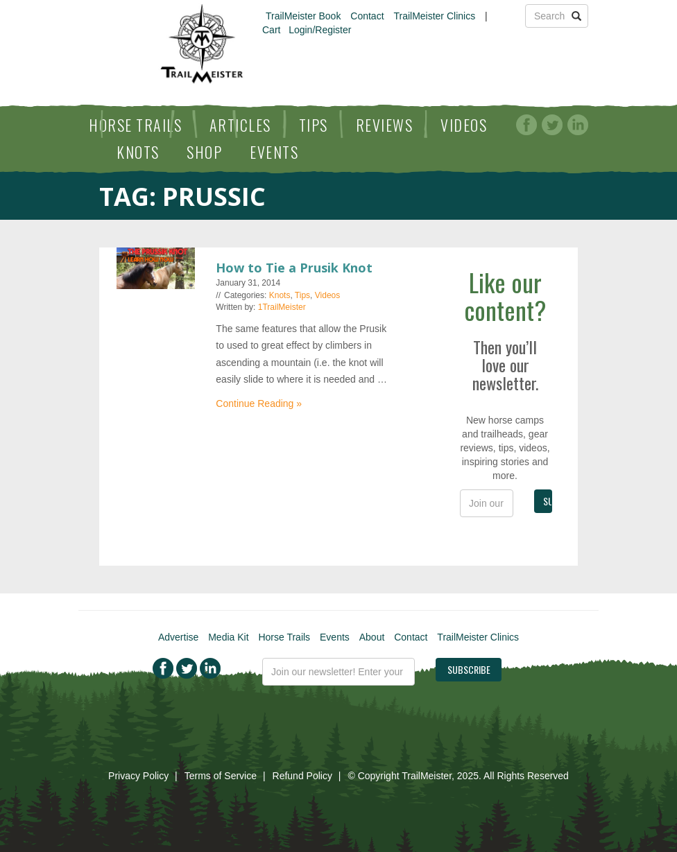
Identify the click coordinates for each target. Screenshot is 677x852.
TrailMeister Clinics (434, 15)
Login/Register (320, 29)
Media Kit (228, 637)
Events (274, 152)
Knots (138, 152)
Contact (367, 15)
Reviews (384, 125)
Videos (463, 125)
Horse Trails (135, 125)
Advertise (178, 637)
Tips (313, 125)
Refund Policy (302, 775)
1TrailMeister (282, 307)
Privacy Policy (138, 775)
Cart (271, 29)
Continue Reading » (259, 403)
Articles (240, 125)
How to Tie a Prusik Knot (294, 267)
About (372, 637)
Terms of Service (221, 775)
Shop (204, 152)
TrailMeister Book (303, 15)
